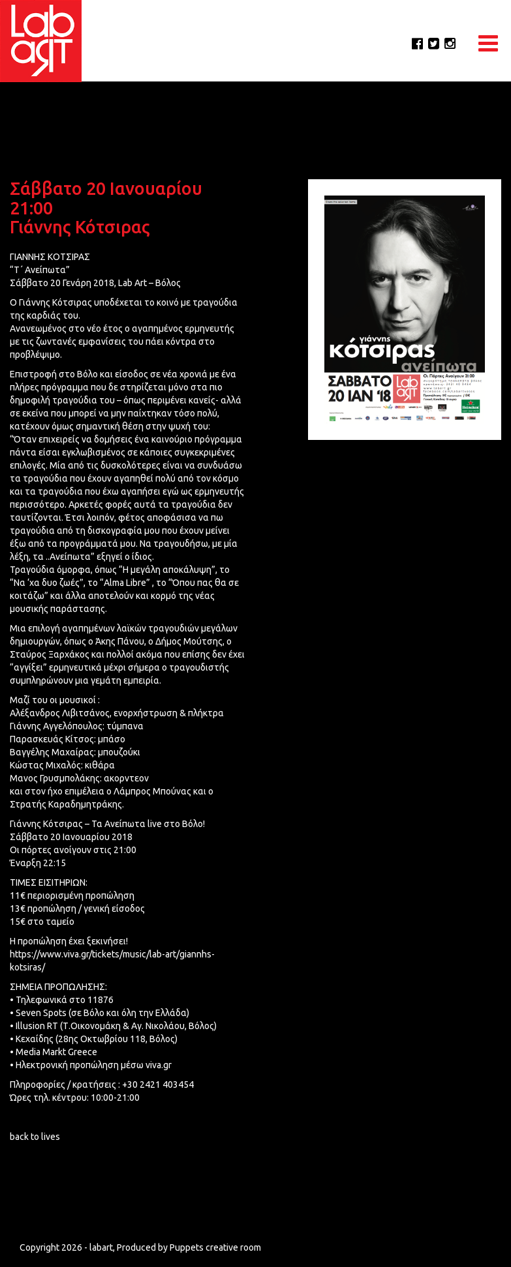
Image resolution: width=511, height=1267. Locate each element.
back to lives (35, 1136)
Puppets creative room (215, 1254)
